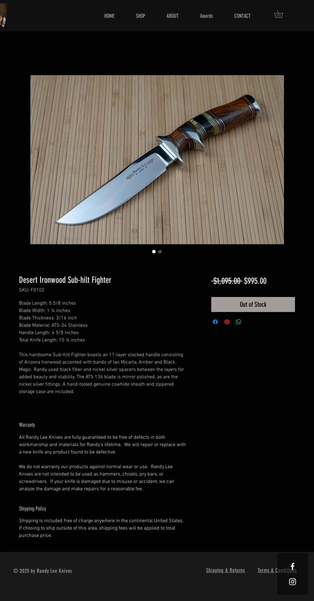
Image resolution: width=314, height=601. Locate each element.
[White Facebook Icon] (292, 566)
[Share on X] (250, 322)
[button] (282, 14)
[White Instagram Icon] (292, 581)
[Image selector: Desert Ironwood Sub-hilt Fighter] (154, 251)
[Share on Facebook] (215, 322)
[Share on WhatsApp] (238, 322)
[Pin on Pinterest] (227, 322)
